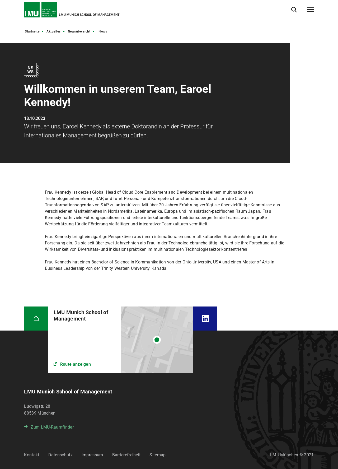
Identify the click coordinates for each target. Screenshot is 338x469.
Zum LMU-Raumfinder (52, 427)
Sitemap (157, 454)
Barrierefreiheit (126, 454)
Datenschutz (60, 454)
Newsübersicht (79, 31)
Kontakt (31, 454)
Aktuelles (53, 31)
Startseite (32, 31)
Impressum (92, 454)
